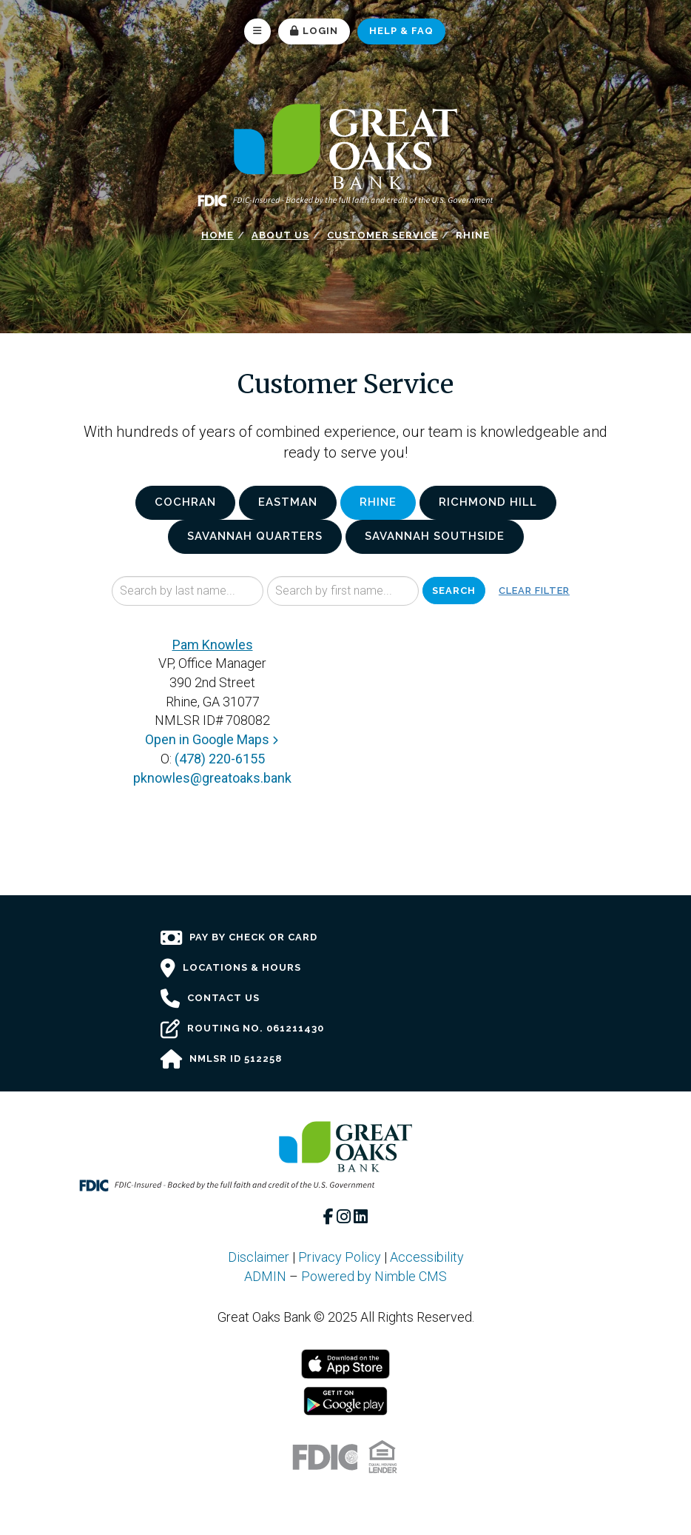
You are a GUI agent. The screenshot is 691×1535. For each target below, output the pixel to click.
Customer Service (382, 235)
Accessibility (427, 1257)
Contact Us (210, 999)
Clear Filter (534, 590)
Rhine (378, 502)
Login (314, 30)
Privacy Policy (339, 1257)
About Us (280, 235)
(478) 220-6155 (220, 758)
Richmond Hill (488, 502)
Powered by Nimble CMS (374, 1276)
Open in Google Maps (212, 739)
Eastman (287, 502)
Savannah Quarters (255, 536)
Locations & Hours (231, 968)
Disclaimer (258, 1257)
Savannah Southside (435, 536)
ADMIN (265, 1276)
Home (217, 235)
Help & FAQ (401, 30)
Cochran (185, 502)
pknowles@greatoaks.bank (212, 778)
